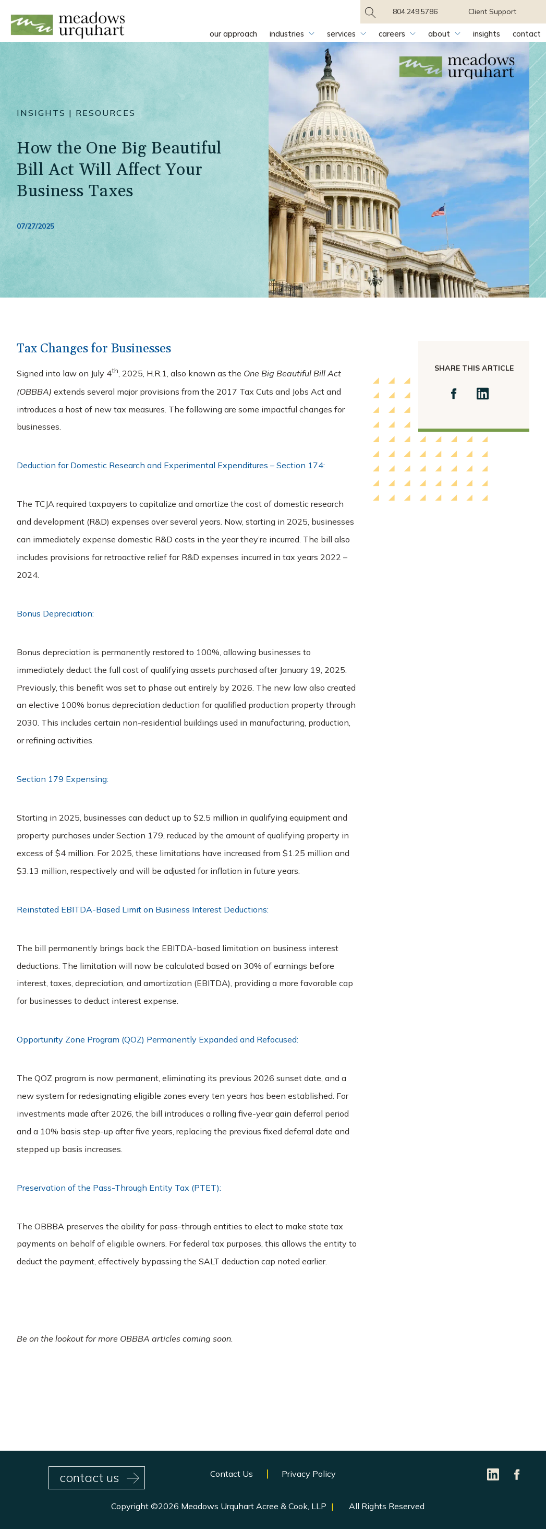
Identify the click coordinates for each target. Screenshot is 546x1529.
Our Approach (233, 34)
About (439, 34)
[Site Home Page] (67, 27)
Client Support (492, 11)
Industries (287, 34)
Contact (527, 34)
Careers (392, 34)
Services (341, 34)
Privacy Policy (309, 1473)
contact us (99, 1477)
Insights (486, 34)
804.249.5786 (415, 11)
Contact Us (231, 1473)
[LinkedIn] (494, 1473)
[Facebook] (517, 1473)
